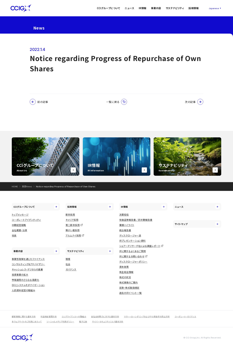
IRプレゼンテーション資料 (132, 240)
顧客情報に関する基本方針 (24, 316)
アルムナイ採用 (73, 235)
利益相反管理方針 (49, 316)
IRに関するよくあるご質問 (132, 251)
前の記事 (39, 102)
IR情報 (142, 8)
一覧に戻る (116, 102)
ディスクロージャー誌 (130, 235)
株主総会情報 (126, 272)
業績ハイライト (126, 225)
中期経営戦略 (19, 225)
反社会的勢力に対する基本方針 (105, 316)
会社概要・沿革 (19, 230)
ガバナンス (71, 269)
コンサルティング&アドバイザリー (28, 264)
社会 (68, 264)
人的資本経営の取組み (23, 290)
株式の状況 (125, 277)
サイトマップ (197, 224)
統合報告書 (125, 230)
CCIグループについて (108, 8)
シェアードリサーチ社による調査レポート (139, 245)
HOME (15, 186)
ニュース (129, 8)
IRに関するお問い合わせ (131, 256)
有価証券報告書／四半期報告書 (135, 219)
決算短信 (124, 214)
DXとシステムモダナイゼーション (28, 285)
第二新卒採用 (73, 225)
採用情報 (193, 8)
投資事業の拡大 (20, 274)
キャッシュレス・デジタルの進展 (27, 269)
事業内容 (156, 8)
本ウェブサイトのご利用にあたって (27, 321)
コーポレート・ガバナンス (185, 316)
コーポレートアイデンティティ (26, 219)
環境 (68, 259)
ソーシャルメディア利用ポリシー (60, 321)
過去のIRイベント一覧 (130, 292)
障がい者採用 (73, 230)
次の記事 (194, 102)
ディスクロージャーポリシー (133, 261)
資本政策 (124, 266)
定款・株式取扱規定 (129, 287)
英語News (27, 186)
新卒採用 (70, 214)
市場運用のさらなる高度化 (25, 279)
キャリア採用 (72, 219)
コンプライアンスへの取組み (74, 316)
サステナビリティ (175, 8)
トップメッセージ (20, 214)
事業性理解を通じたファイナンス (28, 259)
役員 (14, 235)
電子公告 (83, 321)
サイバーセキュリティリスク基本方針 (107, 321)
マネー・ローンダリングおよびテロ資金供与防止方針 (147, 316)
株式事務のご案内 (128, 282)
